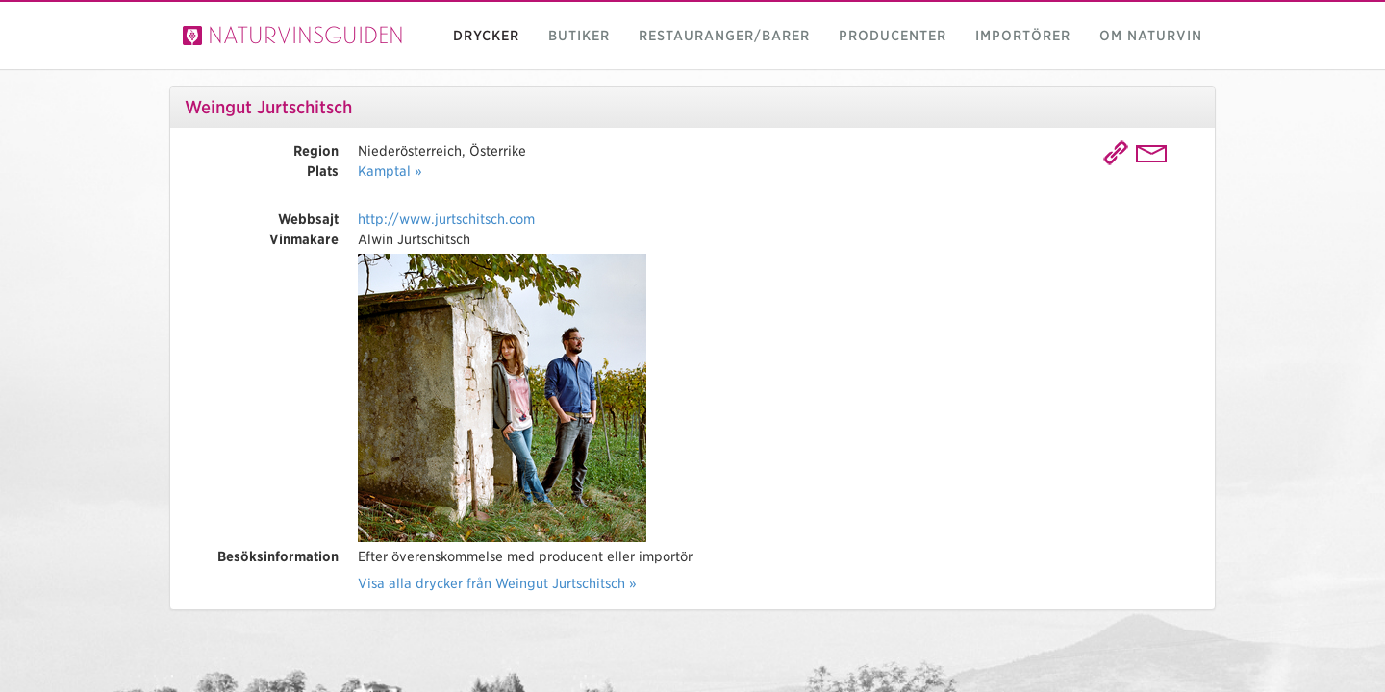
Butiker (579, 35)
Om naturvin (1150, 35)
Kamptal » (390, 171)
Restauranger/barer (724, 35)
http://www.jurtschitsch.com (446, 219)
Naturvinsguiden (293, 35)
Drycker (486, 35)
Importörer (1022, 35)
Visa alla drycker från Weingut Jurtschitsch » (497, 583)
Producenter (892, 35)
